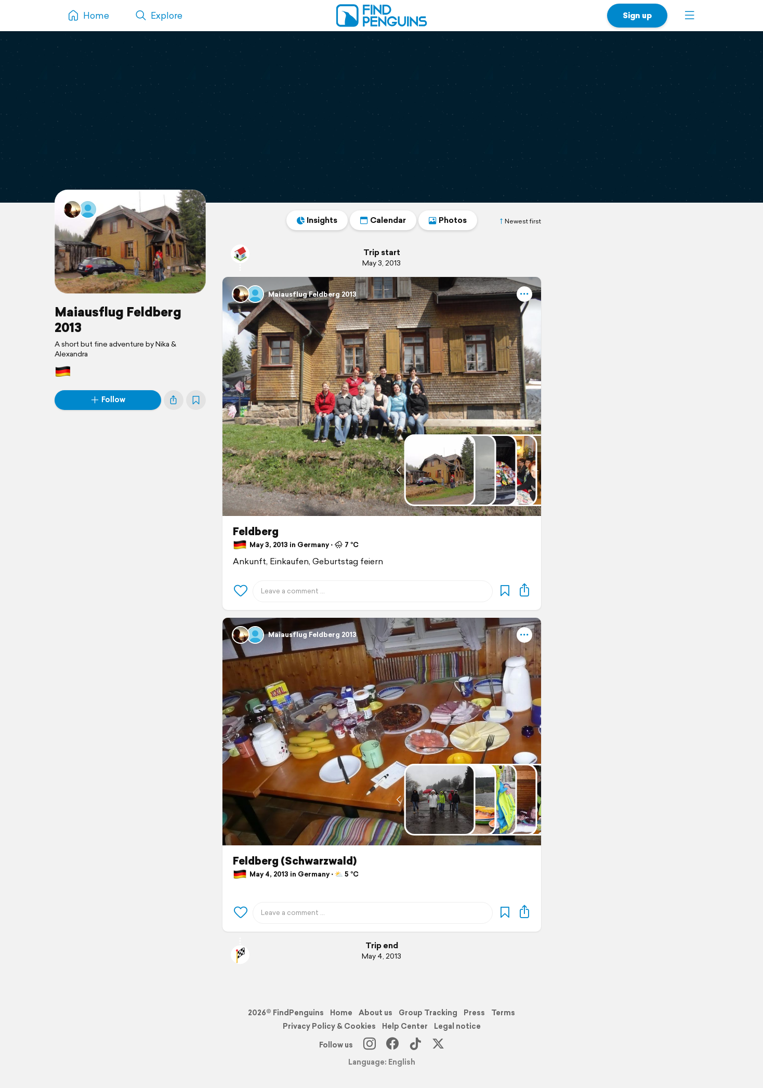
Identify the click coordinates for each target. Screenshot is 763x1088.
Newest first (519, 221)
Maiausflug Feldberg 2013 (118, 319)
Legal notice (457, 1026)
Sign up (637, 15)
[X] (438, 1045)
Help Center (405, 1026)
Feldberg (256, 531)
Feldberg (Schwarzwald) (295, 861)
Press (474, 1012)
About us (375, 1012)
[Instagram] (369, 1045)
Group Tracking (428, 1012)
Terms (503, 1012)
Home (341, 1012)
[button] (689, 15)
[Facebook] (392, 1045)
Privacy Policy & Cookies (329, 1026)
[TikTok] (415, 1045)
